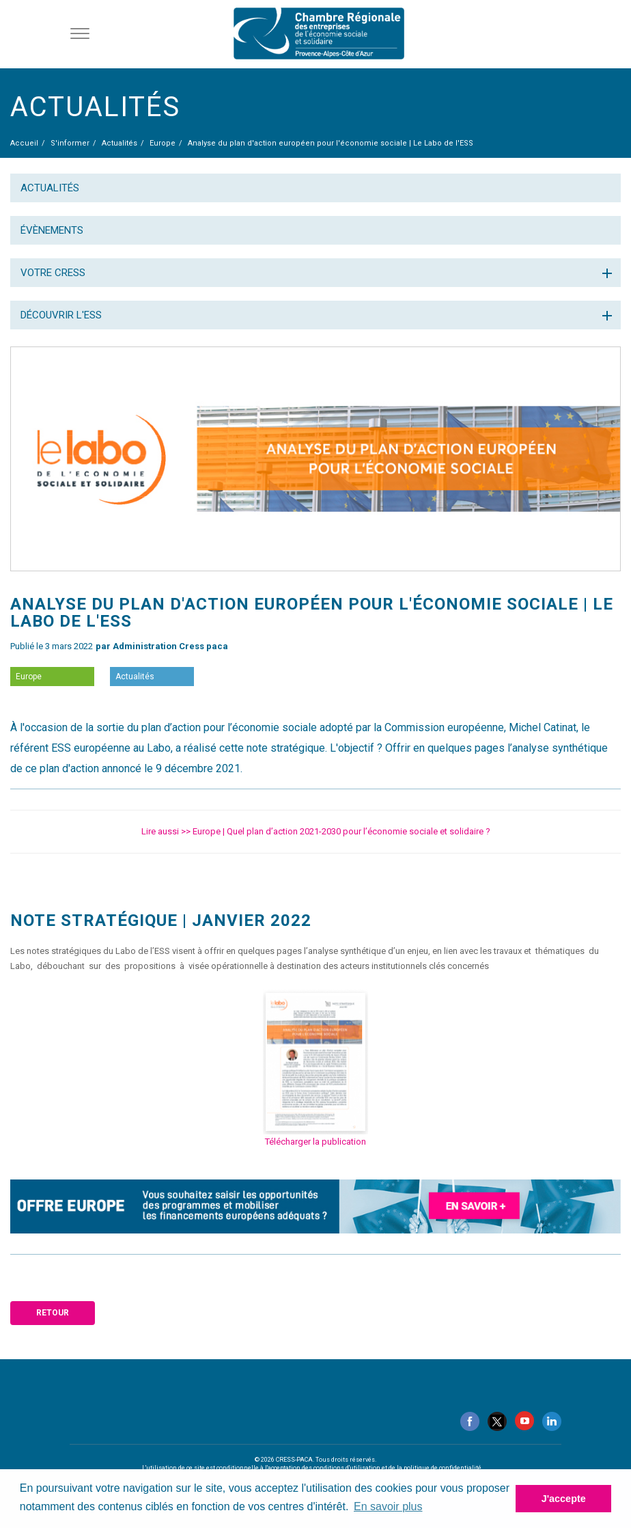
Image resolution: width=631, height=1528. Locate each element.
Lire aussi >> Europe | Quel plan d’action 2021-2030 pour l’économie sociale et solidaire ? (315, 831)
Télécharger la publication (315, 1141)
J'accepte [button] (564, 1498)
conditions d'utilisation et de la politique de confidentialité (397, 1467)
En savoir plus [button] (388, 1506)
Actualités (49, 188)
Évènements (51, 230)
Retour (52, 1313)
